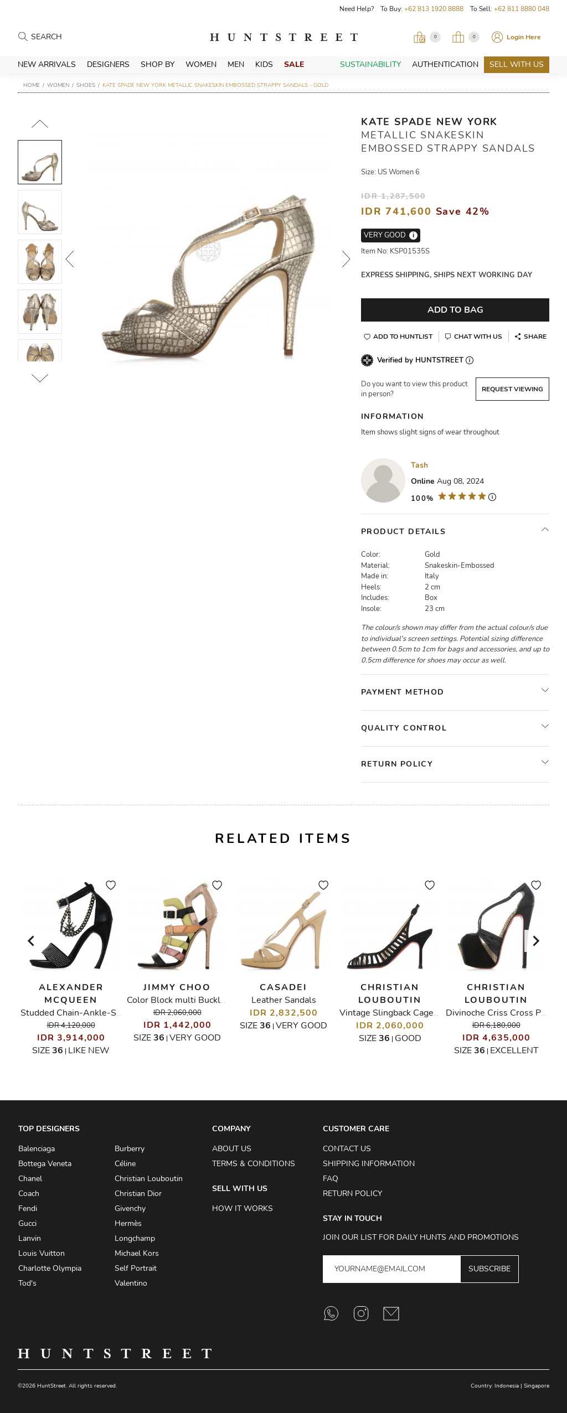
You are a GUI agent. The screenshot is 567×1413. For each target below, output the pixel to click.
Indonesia (506, 1386)
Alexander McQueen (71, 993)
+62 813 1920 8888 (433, 8)
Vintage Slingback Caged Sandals (405, 1013)
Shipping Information (369, 1163)
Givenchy (130, 1208)
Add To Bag (455, 310)
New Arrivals (47, 64)
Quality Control (404, 728)
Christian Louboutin (389, 993)
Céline (125, 1163)
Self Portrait (136, 1268)
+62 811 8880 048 (521, 8)
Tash (419, 465)
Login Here (524, 37)
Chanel (30, 1178)
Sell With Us (516, 64)
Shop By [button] (157, 64)
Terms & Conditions (253, 1163)
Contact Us (347, 1148)
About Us (231, 1148)
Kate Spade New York (429, 121)
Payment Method (403, 692)
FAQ (330, 1178)
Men (236, 64)
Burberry (130, 1148)
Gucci (27, 1223)
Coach (28, 1193)
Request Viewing (512, 389)
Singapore (536, 1386)
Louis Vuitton (41, 1253)
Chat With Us (478, 336)
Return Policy (397, 764)
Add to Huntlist (402, 336)
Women (201, 64)
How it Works (242, 1208)
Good (408, 1038)
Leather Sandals (283, 1000)
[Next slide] (535, 941)
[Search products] (79, 37)
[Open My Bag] (465, 37)
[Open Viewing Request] (427, 37)
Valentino (131, 1283)
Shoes (85, 85)
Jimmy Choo (177, 987)
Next (346, 259)
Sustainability (370, 64)
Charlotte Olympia (49, 1268)
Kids (264, 64)
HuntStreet (284, 37)
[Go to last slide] (31, 941)
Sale (294, 64)
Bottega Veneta (44, 1163)
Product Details (403, 531)
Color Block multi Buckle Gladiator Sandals (212, 1000)
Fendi (27, 1208)
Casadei (283, 987)
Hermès (128, 1223)
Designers (108, 64)
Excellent (514, 1050)
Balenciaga (36, 1148)
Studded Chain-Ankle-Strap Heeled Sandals (109, 1013)
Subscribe (489, 1269)
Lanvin (29, 1238)
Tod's (27, 1283)
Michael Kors (137, 1253)
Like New (89, 1050)
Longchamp (135, 1238)
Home (31, 85)
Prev (69, 259)
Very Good (195, 1038)
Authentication (445, 64)
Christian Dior (138, 1193)
